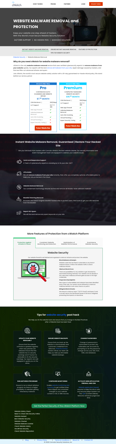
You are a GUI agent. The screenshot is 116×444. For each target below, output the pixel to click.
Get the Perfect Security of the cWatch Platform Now (59, 406)
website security (56, 315)
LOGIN (83, 4)
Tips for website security (60, 53)
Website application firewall (89, 387)
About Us (76, 440)
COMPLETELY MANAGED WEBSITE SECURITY (72, 93)
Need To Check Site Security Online (27, 414)
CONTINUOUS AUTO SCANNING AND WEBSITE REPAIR (43, 94)
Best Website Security (22, 419)
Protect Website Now (43, 128)
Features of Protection (88, 49)
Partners (67, 4)
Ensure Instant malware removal (63, 49)
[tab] (24, 243)
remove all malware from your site (59, 68)
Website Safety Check (23, 411)
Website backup (62, 349)
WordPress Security (22, 429)
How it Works (38, 4)
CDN (83, 394)
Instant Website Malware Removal (35, 49)
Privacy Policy (42, 440)
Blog (27, 440)
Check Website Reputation (24, 431)
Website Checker (21, 421)
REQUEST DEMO (96, 4)
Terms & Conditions (62, 440)
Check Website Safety (23, 426)
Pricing (53, 4)
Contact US (88, 440)
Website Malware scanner (24, 424)
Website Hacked (20, 416)
